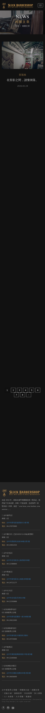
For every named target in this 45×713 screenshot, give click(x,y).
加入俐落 (38, 693)
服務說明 (18, 693)
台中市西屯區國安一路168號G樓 (19, 616)
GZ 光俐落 (8, 696)
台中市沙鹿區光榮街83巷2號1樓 (19, 673)
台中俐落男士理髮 (9, 690)
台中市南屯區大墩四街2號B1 (17, 635)
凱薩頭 (29, 696)
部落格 (22, 75)
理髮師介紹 (24, 690)
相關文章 (35, 690)
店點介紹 (8, 693)
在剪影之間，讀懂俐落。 (22, 81)
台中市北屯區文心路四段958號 (18, 560)
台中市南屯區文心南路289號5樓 (19, 579)
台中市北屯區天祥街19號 (16, 598)
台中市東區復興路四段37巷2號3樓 (19, 654)
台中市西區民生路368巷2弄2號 (18, 541)
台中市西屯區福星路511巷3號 (18, 522)
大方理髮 (20, 696)
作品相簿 (28, 693)
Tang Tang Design (8, 701)
